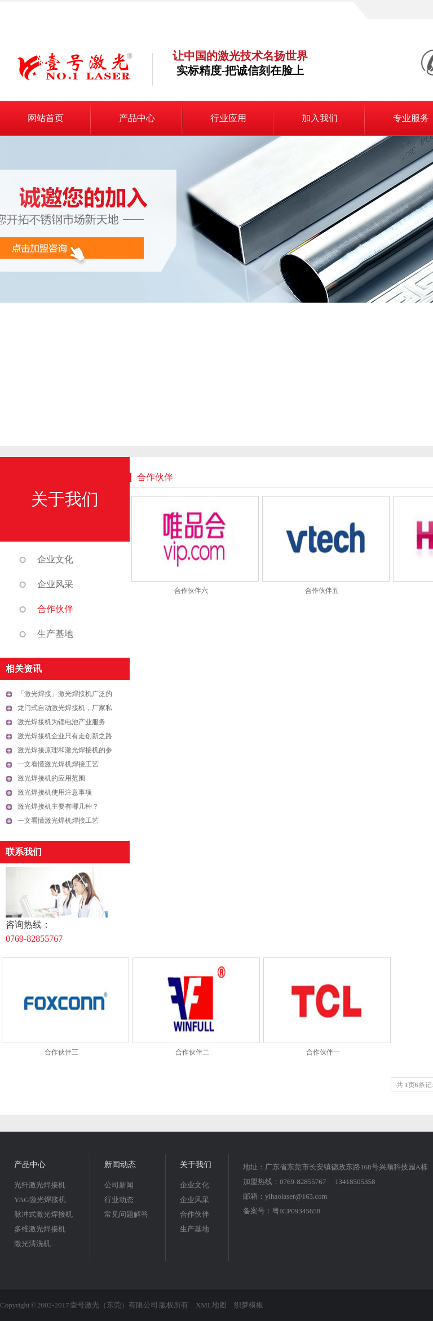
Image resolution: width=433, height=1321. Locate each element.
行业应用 (228, 118)
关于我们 (65, 499)
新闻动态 (120, 1164)
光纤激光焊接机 (39, 1185)
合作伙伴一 (323, 1052)
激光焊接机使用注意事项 (54, 792)
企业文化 (55, 559)
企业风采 (55, 584)
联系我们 (24, 852)
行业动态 (119, 1199)
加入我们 (320, 118)
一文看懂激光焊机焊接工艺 (58, 764)
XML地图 (211, 1305)
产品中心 (137, 118)
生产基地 (55, 634)
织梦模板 (248, 1305)
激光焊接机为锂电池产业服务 (61, 722)
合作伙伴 (55, 609)
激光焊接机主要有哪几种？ (58, 806)
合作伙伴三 (61, 1052)
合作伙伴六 (191, 591)
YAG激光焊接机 (40, 1199)
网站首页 (46, 118)
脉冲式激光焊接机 (43, 1214)
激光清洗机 (32, 1243)
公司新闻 (119, 1185)
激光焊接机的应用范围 (51, 778)
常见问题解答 (126, 1214)
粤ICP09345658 (296, 1211)
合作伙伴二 (192, 1052)
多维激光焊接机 (39, 1229)
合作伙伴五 (322, 591)
